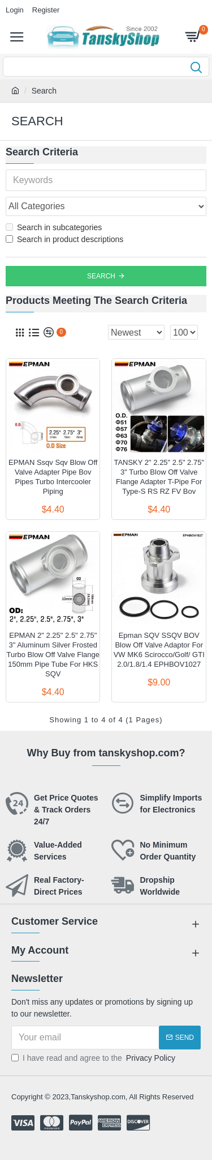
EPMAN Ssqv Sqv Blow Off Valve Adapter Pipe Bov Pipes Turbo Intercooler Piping (52, 477)
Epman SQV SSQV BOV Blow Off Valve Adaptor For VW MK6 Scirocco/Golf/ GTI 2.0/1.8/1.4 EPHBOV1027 (159, 649)
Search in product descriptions (64, 239)
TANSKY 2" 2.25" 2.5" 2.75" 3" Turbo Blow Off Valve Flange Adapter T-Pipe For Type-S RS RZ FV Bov (159, 477)
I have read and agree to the (94, 1058)
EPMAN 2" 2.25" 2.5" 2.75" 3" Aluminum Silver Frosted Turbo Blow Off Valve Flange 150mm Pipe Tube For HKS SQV (52, 654)
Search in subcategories (54, 227)
